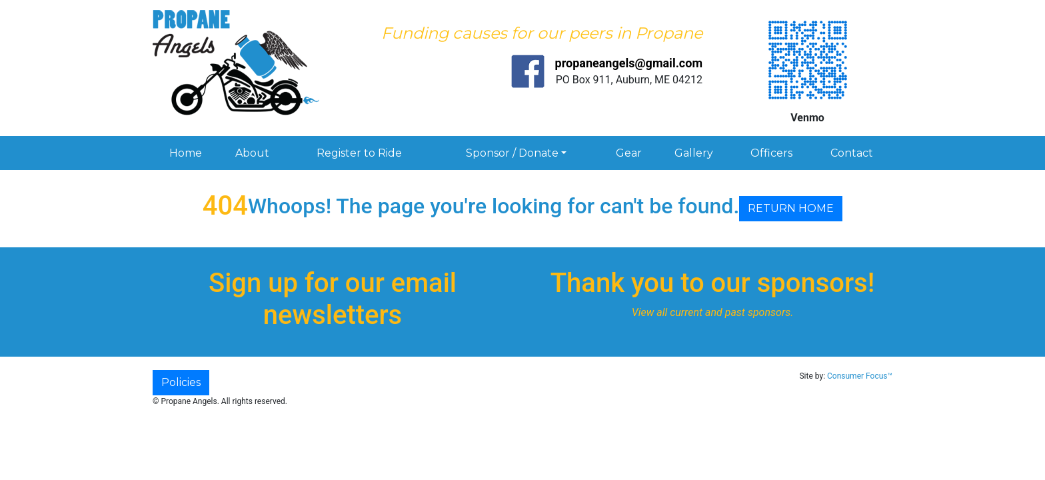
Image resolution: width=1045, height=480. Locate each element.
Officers (771, 153)
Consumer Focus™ (859, 376)
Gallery (693, 153)
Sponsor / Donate (512, 153)
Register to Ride (359, 153)
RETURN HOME (791, 208)
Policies (181, 382)
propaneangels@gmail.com (628, 63)
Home (185, 153)
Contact (851, 153)
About (252, 153)
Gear (629, 153)
